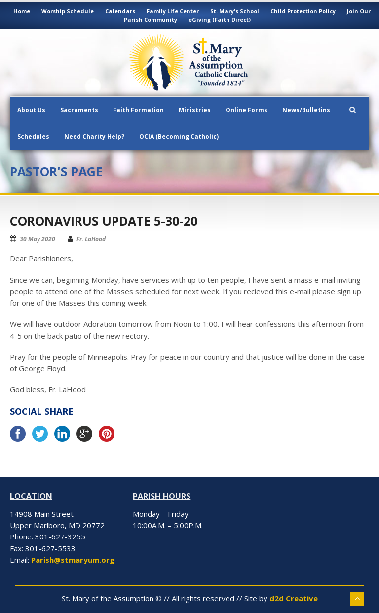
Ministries (195, 110)
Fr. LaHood (91, 239)
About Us (31, 110)
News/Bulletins (306, 110)
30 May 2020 (37, 239)
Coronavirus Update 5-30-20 (103, 220)
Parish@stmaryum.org (72, 560)
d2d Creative (293, 598)
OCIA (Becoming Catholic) (179, 136)
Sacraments (79, 110)
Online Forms (246, 110)
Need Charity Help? (94, 136)
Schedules (33, 136)
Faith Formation (138, 110)
